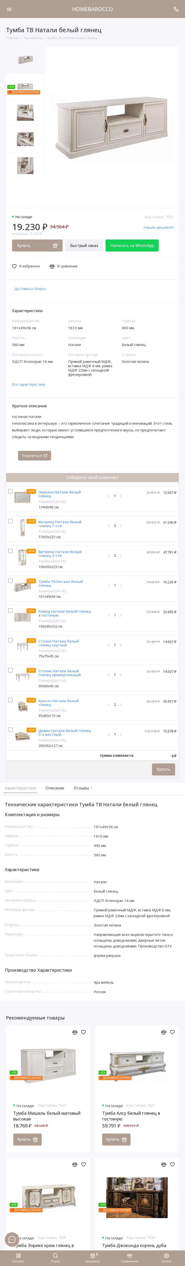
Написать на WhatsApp (132, 245)
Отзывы (82, 788)
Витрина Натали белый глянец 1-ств (60, 523)
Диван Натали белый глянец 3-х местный (65, 732)
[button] (15, 193)
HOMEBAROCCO (92, 9)
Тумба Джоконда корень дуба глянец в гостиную (134, 1248)
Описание (55, 788)
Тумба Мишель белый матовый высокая (46, 1116)
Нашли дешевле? (159, 227)
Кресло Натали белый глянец (59, 702)
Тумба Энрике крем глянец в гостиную (43, 1248)
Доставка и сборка (30, 288)
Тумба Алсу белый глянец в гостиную (131, 1116)
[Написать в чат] (12, 1239)
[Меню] (9, 9)
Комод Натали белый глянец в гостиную (65, 613)
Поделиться (34, 455)
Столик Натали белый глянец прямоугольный (60, 672)
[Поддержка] (176, 9)
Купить (163, 769)
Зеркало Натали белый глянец (60, 494)
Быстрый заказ (84, 245)
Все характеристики (28, 384)
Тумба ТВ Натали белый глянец (61, 583)
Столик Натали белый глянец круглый (59, 643)
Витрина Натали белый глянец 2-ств (60, 553)
